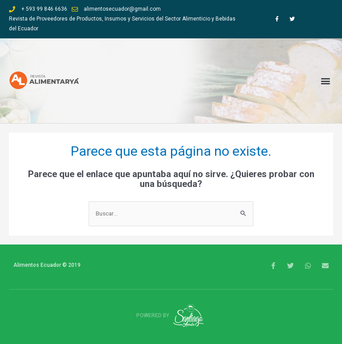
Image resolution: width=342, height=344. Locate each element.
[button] (325, 80)
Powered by (171, 315)
